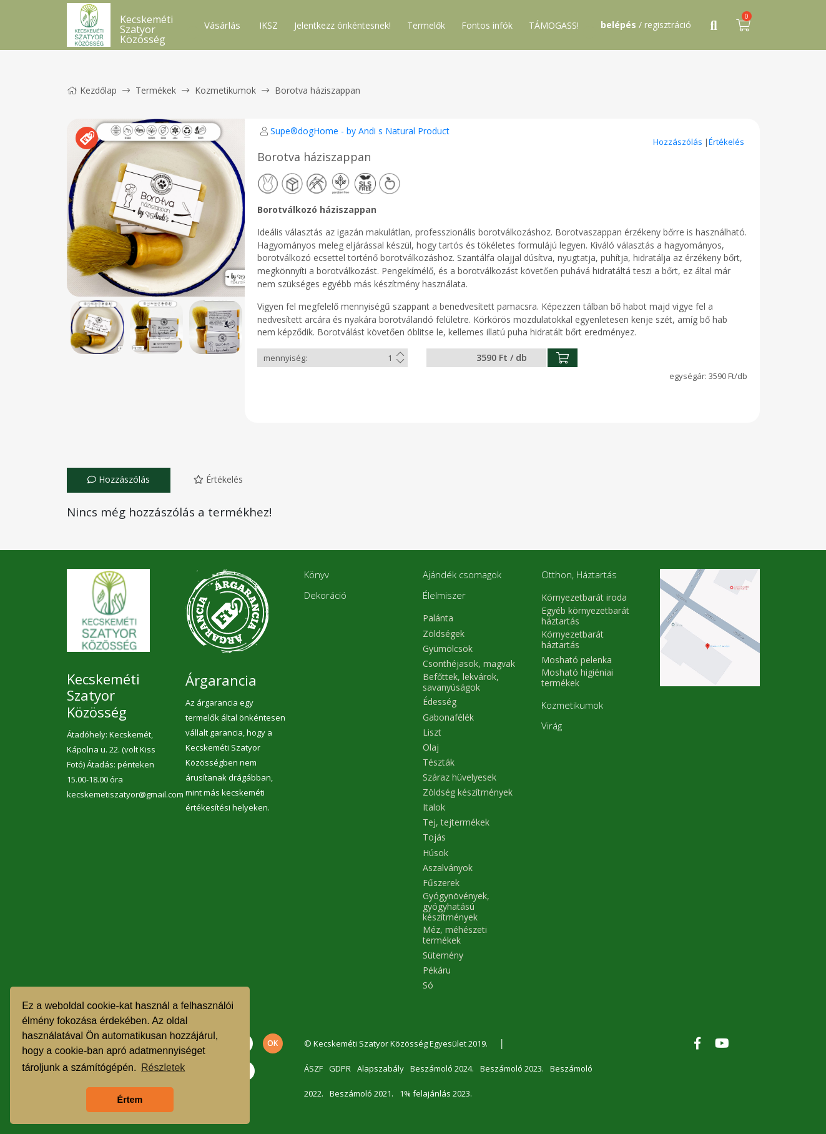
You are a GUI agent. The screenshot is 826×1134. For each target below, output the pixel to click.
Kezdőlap (92, 90)
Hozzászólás (678, 141)
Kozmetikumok (225, 90)
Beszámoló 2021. (361, 1093)
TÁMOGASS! (554, 25)
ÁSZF (313, 1068)
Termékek (155, 90)
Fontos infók (487, 25)
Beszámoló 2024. (442, 1068)
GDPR (340, 1068)
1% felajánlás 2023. (436, 1093)
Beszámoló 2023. (512, 1068)
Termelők (426, 25)
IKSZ (268, 25)
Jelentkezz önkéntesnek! (342, 25)
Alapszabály (380, 1068)
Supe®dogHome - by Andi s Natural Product (360, 131)
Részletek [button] (163, 1067)
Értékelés (726, 141)
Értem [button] (130, 1100)
